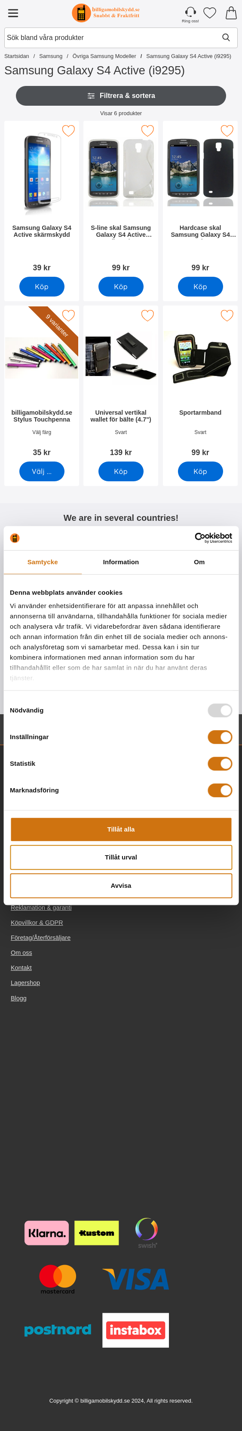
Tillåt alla (121, 829)
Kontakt (21, 967)
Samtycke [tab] (43, 562)
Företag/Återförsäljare (40, 937)
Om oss (21, 952)
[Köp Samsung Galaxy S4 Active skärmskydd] (41, 287)
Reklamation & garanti (41, 907)
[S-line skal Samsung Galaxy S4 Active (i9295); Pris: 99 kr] (120, 199)
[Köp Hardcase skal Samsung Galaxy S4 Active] (200, 287)
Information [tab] (121, 562)
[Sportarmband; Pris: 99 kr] (200, 384)
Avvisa (121, 885)
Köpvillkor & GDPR (37, 922)
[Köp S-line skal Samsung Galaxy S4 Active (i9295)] (121, 287)
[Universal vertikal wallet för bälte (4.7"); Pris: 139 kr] (120, 384)
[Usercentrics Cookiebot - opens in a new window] (194, 538)
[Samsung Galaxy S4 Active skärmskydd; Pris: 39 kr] (41, 199)
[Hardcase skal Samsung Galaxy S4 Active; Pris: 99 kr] (200, 199)
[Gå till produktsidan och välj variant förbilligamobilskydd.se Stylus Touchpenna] (41, 471)
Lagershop (25, 982)
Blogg (19, 998)
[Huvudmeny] (13, 13)
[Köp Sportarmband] (200, 471)
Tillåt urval (121, 857)
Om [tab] (199, 562)
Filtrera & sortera (121, 96)
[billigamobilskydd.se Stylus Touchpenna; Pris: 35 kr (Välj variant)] (41, 384)
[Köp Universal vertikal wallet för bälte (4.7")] (121, 471)
